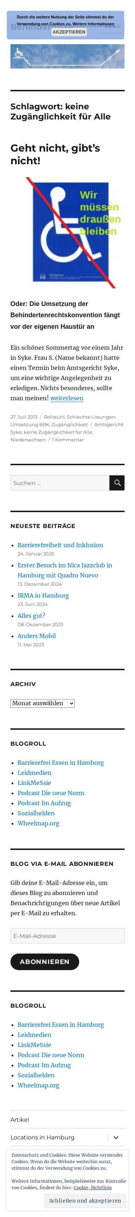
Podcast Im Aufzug (44, 803)
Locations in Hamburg (42, 1137)
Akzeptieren (69, 32)
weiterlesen (67, 398)
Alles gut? (31, 615)
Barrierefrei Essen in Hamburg (61, 762)
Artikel (19, 1119)
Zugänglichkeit (69, 424)
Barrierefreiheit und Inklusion (60, 545)
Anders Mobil (37, 636)
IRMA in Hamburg (43, 595)
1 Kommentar (68, 439)
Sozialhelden (36, 813)
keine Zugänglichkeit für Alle (58, 432)
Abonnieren (45, 962)
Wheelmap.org (38, 823)
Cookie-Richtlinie (93, 1187)
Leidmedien (34, 772)
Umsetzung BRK (29, 424)
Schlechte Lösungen (91, 417)
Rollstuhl (54, 417)
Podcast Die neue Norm (51, 793)
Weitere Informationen (93, 24)
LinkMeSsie (34, 782)
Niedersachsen (28, 439)
